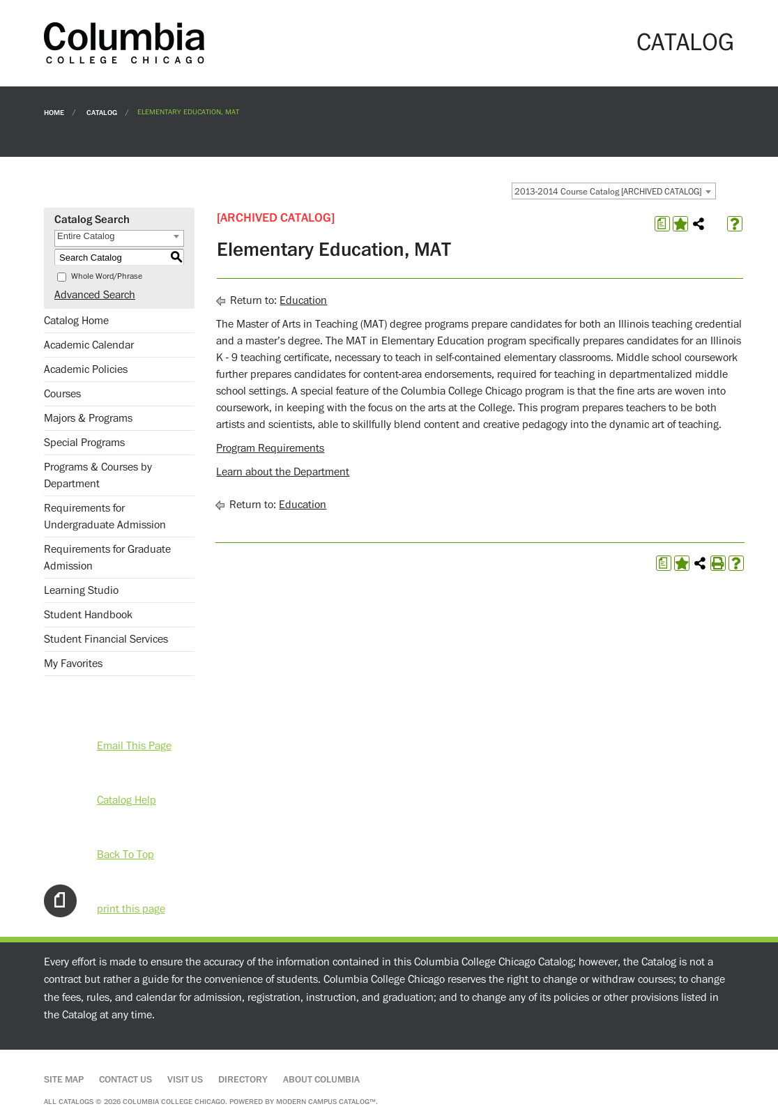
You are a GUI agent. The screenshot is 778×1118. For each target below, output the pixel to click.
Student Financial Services (106, 639)
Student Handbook (88, 615)
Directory (243, 1079)
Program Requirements (270, 448)
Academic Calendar (89, 345)
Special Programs (84, 443)
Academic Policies (86, 369)
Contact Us (125, 1079)
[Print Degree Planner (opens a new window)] (662, 223)
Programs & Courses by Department (98, 475)
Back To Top (125, 855)
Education (303, 300)
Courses (62, 394)
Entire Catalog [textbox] (85, 236)
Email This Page (134, 746)
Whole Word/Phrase (106, 276)
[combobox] (614, 191)
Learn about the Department (282, 472)
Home (54, 111)
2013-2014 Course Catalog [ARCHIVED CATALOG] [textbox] (607, 191)
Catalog (101, 111)
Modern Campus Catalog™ (326, 1101)
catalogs (76, 1101)
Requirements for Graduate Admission (107, 557)
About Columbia (321, 1079)
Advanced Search (94, 295)
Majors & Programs (88, 418)
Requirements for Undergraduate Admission (105, 516)
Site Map (64, 1079)
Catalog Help (126, 800)
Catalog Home (76, 321)
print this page (131, 909)
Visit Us (185, 1079)
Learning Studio (81, 590)
